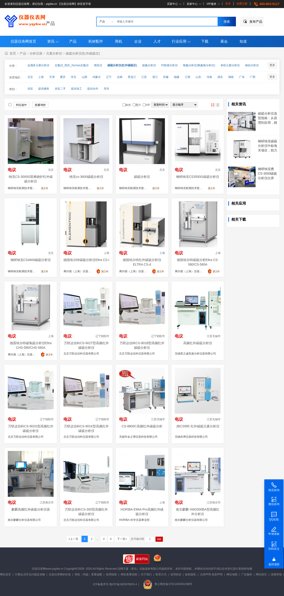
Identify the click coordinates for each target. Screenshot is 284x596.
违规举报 (276, 574)
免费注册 (241, 3)
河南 (209, 77)
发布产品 (255, 21)
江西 (187, 77)
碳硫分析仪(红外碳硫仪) (83, 53)
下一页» (122, 539)
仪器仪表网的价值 (60, 574)
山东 (198, 77)
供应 (30, 88)
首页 (13, 53)
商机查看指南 (129, 574)
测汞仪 (98, 65)
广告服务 (246, 574)
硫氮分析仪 (149, 65)
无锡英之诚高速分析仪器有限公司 (195, 353)
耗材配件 (95, 41)
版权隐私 (190, 574)
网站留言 (261, 574)
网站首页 (5, 574)
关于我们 (146, 574)
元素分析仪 (54, 53)
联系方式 (161, 574)
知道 (243, 41)
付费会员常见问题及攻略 (30, 574)
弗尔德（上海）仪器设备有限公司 (84, 271)
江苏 (144, 77)
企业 (138, 41)
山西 (84, 77)
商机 (118, 41)
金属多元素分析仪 (38, 65)
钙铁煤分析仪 (169, 65)
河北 (73, 77)
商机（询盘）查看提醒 (88, 574)
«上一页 (73, 539)
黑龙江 (132, 77)
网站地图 (232, 574)
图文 (217, 105)
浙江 (155, 77)
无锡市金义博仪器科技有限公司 (138, 436)
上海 (41, 77)
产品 (50, 23)
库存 (106, 88)
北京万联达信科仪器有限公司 (81, 353)
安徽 (166, 77)
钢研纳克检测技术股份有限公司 (27, 188)
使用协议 (175, 574)
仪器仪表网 (39, 568)
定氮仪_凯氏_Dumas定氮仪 (71, 65)
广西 (252, 77)
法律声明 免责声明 (211, 574)
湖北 (220, 77)
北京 (30, 77)
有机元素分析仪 (230, 65)
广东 (242, 77)
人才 (157, 41)
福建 (176, 77)
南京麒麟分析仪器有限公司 (24, 520)
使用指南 (111, 574)
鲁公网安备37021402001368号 (167, 584)
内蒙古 (97, 77)
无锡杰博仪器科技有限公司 (191, 436)
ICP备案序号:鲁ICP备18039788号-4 (115, 584)
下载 (204, 41)
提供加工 (76, 88)
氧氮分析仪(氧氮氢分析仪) (199, 65)
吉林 (120, 77)
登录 (228, 3)
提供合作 (92, 88)
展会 (224, 41)
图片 (212, 105)
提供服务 (43, 88)
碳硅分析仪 (252, 65)
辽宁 (109, 77)
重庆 (63, 77)
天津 (52, 77)
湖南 (231, 77)
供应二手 (60, 88)
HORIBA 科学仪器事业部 (134, 520)
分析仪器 (36, 53)
